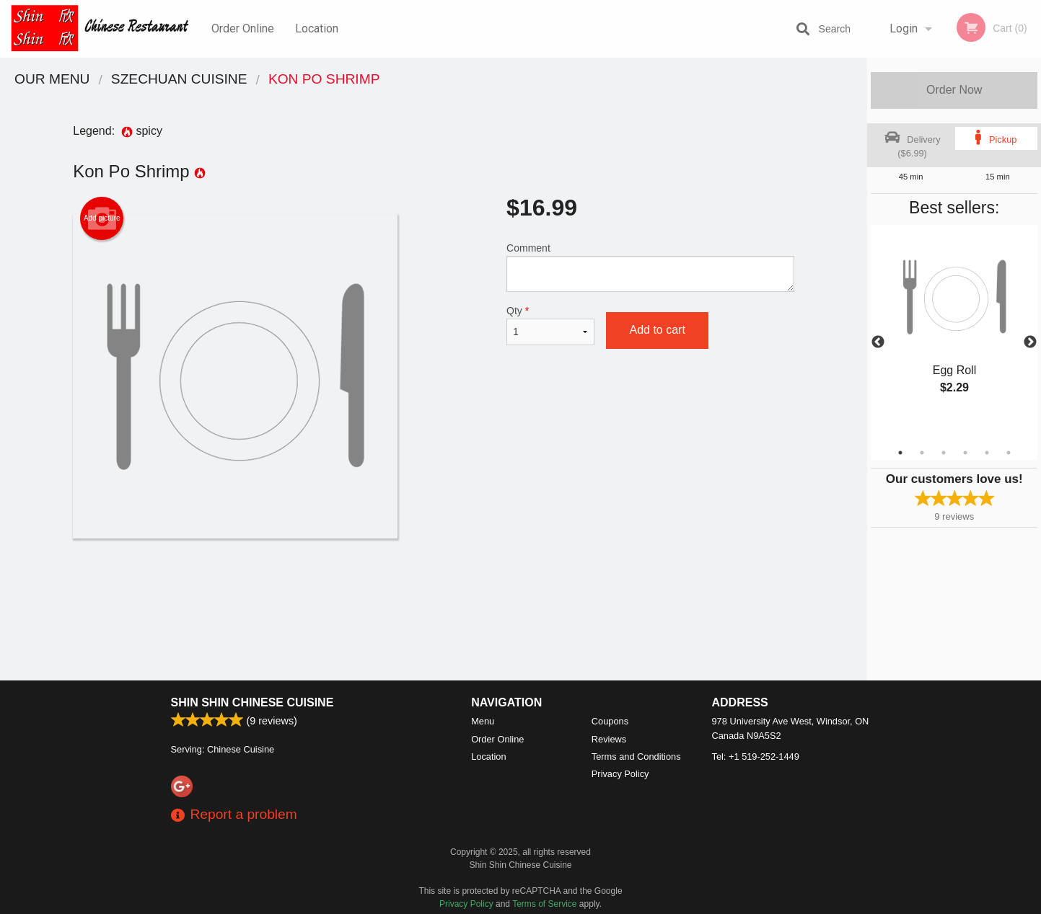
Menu (482, 721)
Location (316, 28)
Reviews (609, 739)
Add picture (102, 218)
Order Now (954, 90)
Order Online (242, 28)
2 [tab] (922, 452)
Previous (878, 342)
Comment (650, 267)
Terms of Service (544, 904)
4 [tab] (965, 452)
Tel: (755, 756)
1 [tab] (900, 452)
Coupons (610, 721)
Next (1030, 342)
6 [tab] (1008, 452)
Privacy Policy (620, 773)
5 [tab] (987, 452)
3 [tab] (943, 452)
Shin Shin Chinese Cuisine (252, 702)
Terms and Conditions (636, 756)
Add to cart (657, 330)
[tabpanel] (954, 325)
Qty (550, 325)
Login (904, 28)
